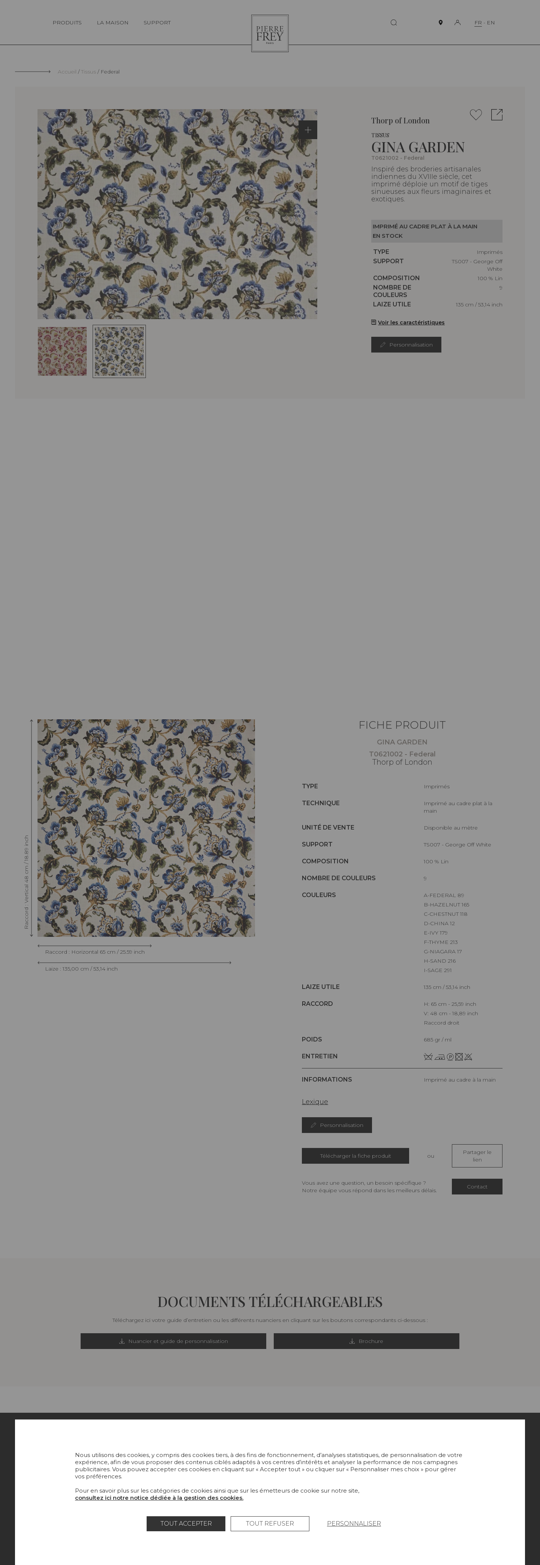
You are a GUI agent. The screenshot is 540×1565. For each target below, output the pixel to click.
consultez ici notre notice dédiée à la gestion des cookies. (159, 1497)
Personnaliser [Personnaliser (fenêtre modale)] (354, 1523)
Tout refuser (270, 1523)
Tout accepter (186, 1523)
